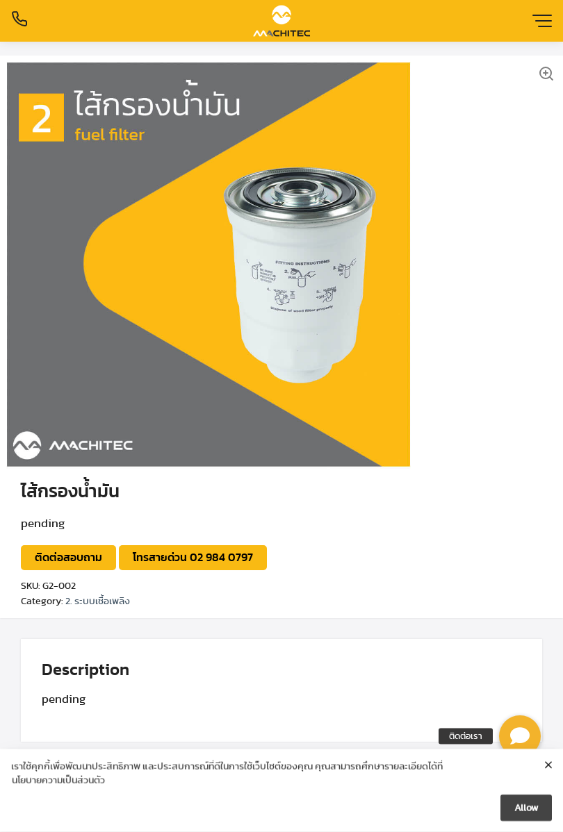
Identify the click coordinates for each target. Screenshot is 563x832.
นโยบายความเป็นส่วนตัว (58, 781)
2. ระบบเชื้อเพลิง (97, 601)
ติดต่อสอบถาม (68, 557)
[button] (520, 736)
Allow (526, 809)
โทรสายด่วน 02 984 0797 (193, 557)
